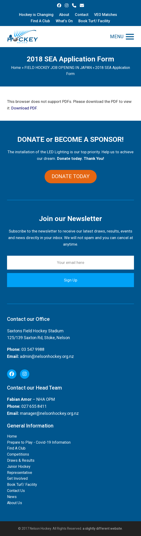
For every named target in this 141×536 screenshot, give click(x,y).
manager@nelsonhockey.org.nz (49, 413)
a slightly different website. (102, 528)
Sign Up (70, 280)
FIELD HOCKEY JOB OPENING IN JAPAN (58, 67)
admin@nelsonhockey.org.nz (47, 356)
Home (16, 67)
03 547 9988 (32, 349)
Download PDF (24, 108)
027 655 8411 (34, 406)
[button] (122, 37)
